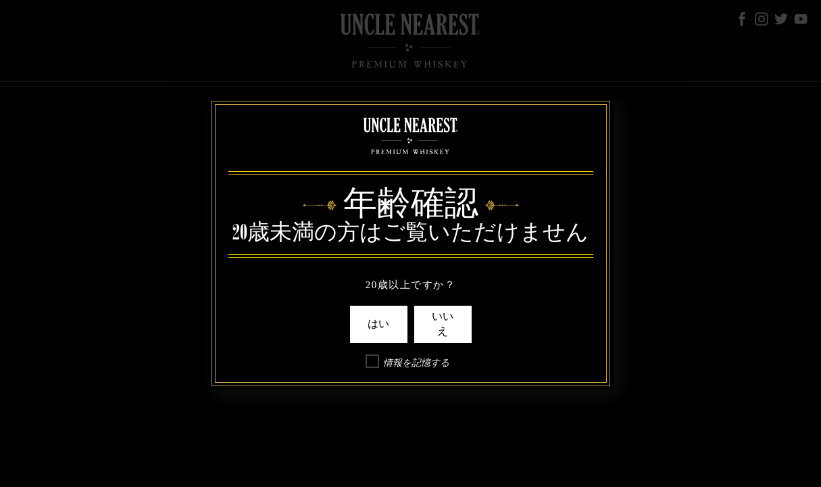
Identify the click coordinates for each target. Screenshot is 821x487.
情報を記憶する (416, 363)
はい (378, 324)
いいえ (442, 324)
